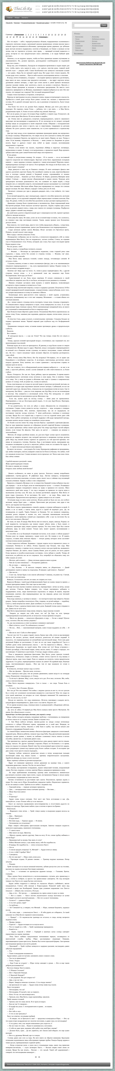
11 (52, 34)
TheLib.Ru (9, 23)
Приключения (79, 41)
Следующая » (43, 37)
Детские (94, 41)
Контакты (25, 17)
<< (36, 1057)
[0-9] (96, 6)
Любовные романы (98, 39)
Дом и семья (79, 50)
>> (39, 1057)
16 (7, 37)
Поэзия (77, 43)
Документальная (97, 45)
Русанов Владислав (28, 23)
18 (13, 37)
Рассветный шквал (42, 23)
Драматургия (96, 43)
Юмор (94, 48)
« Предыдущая (19, 34)
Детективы (95, 37)
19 (17, 37)
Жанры (17, 17)
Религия (78, 48)
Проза (77, 39)
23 (30, 37)
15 (65, 34)
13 (58, 34)
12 (55, 34)
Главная (9, 17)
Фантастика (79, 37)
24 (33, 37)
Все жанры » (78, 53)
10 (49, 34)
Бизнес (94, 50)
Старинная (79, 45)
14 (62, 34)
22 (26, 37)
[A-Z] (93, 6)
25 (36, 37)
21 (23, 37)
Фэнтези (17, 23)
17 (10, 37)
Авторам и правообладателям (59, 1064)
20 (20, 37)
